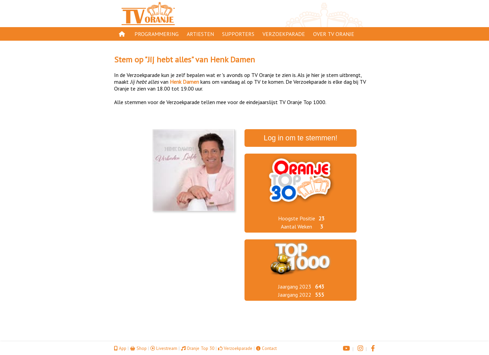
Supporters (238, 34)
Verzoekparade (283, 34)
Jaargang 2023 (294, 286)
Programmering (156, 34)
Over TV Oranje (333, 34)
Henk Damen (232, 59)
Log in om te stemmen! (301, 138)
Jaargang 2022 (294, 294)
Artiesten (200, 34)
